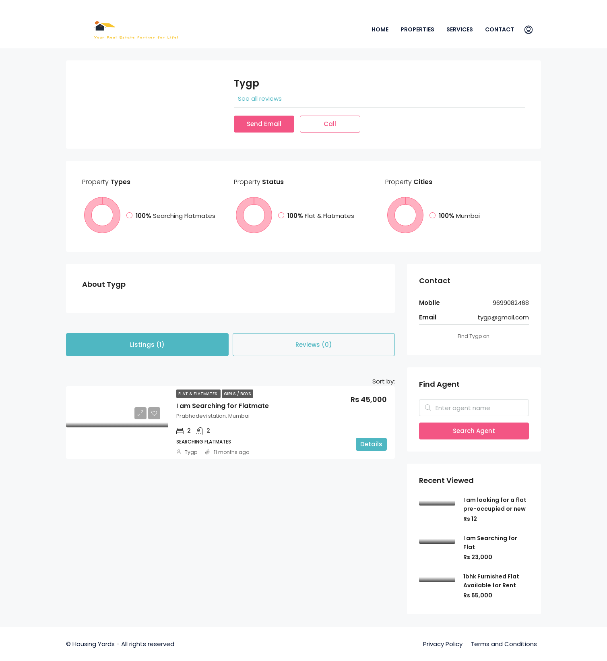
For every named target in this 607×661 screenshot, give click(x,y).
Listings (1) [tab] (147, 344)
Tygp (191, 452)
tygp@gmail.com (503, 317)
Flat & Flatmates (198, 394)
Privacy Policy (442, 644)
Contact (499, 29)
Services (459, 29)
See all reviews (260, 98)
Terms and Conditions (504, 644)
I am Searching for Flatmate (222, 405)
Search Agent (474, 431)
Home (380, 29)
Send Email (264, 124)
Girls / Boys (237, 394)
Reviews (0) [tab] (313, 344)
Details (371, 444)
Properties (417, 29)
